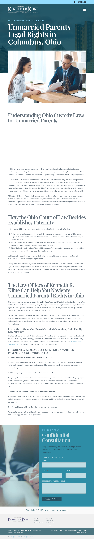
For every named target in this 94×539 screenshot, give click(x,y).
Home (36, 518)
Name (45, 461)
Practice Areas (38, 523)
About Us (37, 520)
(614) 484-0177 (80, 2)
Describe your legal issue (53, 482)
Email (45, 471)
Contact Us (49, 525)
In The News (50, 523)
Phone (68, 471)
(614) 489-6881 (28, 537)
